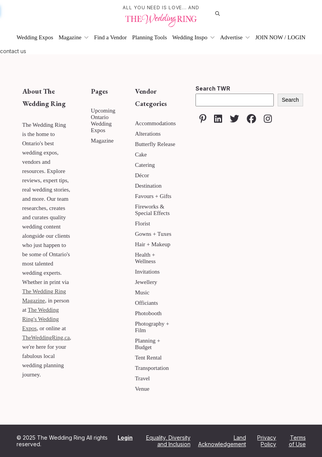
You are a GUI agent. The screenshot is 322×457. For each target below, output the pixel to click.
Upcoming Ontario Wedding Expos (103, 120)
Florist (142, 223)
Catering (145, 165)
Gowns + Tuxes (153, 234)
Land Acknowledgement (222, 440)
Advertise (235, 37)
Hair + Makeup (152, 244)
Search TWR (213, 88)
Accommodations (155, 123)
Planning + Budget (147, 344)
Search (290, 100)
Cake (141, 154)
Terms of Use (297, 440)
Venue (142, 389)
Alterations (148, 134)
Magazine (74, 37)
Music (142, 292)
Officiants (146, 303)
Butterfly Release (155, 144)
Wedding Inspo (193, 37)
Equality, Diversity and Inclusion (168, 440)
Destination (148, 186)
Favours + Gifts (153, 196)
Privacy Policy (266, 440)
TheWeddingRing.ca (46, 337)
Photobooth (148, 313)
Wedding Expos (35, 37)
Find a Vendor (110, 37)
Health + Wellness (145, 258)
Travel (142, 378)
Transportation (152, 368)
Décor (142, 175)
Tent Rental (148, 358)
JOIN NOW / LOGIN (280, 37)
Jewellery (146, 282)
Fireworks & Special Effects (152, 209)
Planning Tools (149, 37)
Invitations (147, 272)
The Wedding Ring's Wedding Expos (40, 319)
